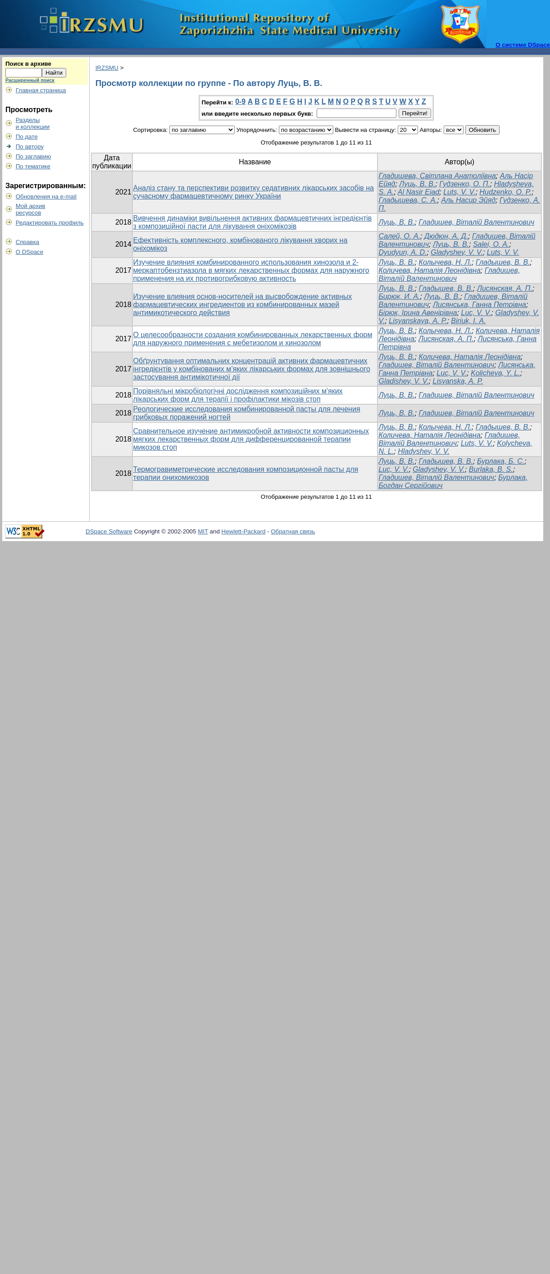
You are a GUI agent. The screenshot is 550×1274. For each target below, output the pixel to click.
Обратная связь (293, 531)
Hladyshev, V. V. (424, 451)
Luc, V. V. (476, 312)
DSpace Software (109, 531)
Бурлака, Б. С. (500, 461)
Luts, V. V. (459, 192)
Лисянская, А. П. (504, 288)
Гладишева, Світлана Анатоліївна (436, 176)
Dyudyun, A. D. (402, 252)
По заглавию (33, 156)
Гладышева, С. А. (407, 200)
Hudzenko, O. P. (506, 192)
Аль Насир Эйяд (468, 200)
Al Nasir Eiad (418, 192)
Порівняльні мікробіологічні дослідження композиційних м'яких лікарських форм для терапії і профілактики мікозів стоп (238, 395)
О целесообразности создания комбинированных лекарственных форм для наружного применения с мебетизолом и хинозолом (253, 339)
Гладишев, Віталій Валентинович (476, 222)
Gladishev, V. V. (403, 381)
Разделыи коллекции (33, 123)
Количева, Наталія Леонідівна (429, 270)
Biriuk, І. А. (468, 321)
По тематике (33, 166)
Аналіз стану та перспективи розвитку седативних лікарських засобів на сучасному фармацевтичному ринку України (253, 192)
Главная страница (41, 90)
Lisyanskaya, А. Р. (418, 321)
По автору (30, 146)
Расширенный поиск (30, 80)
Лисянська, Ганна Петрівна (479, 304)
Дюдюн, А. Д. (446, 236)
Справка (27, 242)
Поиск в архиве (28, 63)
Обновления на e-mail (46, 196)
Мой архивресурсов (30, 209)
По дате (27, 136)
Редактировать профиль (50, 222)
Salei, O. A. (491, 244)
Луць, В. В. (417, 184)
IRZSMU (106, 67)
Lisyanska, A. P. (458, 381)
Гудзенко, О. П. (464, 184)
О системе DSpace (522, 44)
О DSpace (30, 251)
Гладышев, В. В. (503, 262)
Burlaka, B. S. (491, 469)
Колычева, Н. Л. (445, 262)
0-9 (240, 101)
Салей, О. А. (399, 236)
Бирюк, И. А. (399, 296)
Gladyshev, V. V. (457, 252)
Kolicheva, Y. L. (495, 373)
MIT (203, 531)
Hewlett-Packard (244, 531)
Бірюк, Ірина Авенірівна (417, 312)
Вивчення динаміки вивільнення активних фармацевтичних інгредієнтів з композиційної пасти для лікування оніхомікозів (252, 222)
